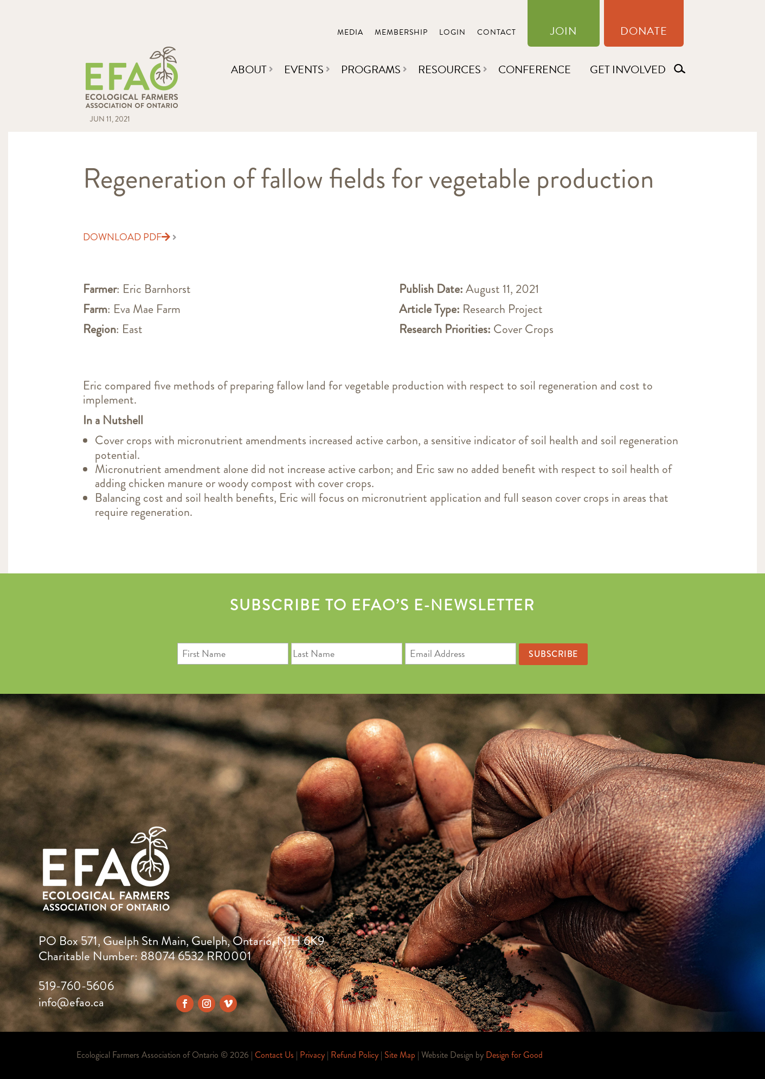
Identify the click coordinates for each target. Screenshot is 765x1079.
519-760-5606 (76, 986)
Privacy (312, 1055)
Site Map (399, 1055)
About (249, 69)
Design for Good (514, 1055)
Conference (534, 69)
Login (452, 33)
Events (304, 69)
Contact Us (274, 1055)
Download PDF (126, 237)
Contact (496, 33)
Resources (449, 69)
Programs (371, 69)
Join (563, 33)
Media (350, 33)
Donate (643, 33)
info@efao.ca (71, 1002)
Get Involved (628, 69)
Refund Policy (354, 1055)
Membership (401, 33)
